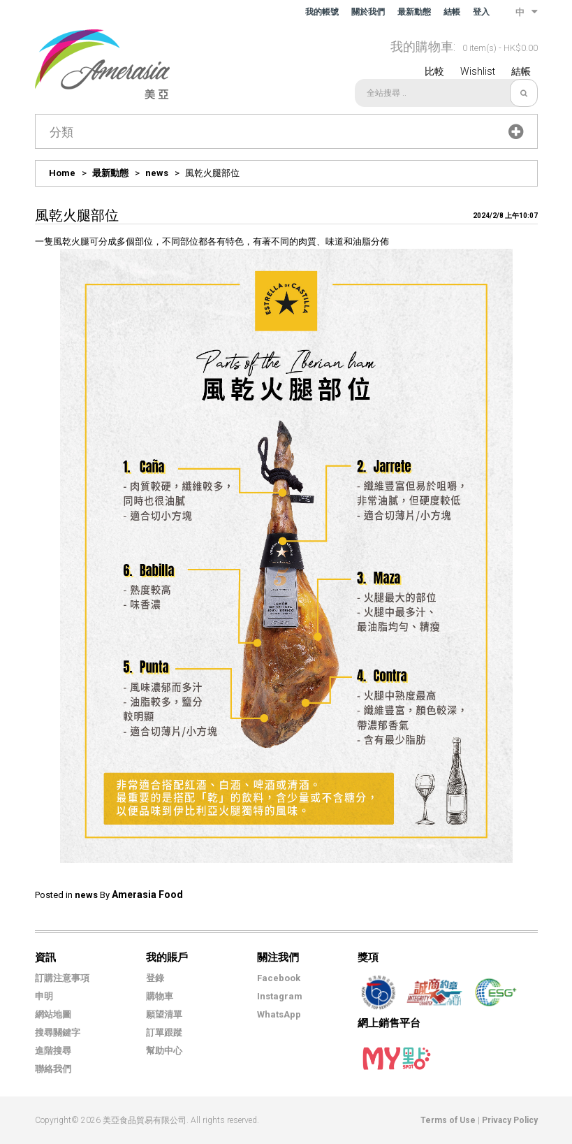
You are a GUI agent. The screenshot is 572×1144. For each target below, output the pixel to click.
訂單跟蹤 (164, 1032)
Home (62, 173)
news (156, 173)
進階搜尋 (53, 1050)
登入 (481, 12)
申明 (44, 996)
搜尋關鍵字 (57, 1032)
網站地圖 (53, 1014)
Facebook (278, 978)
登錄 (155, 978)
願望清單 (164, 1014)
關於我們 (368, 12)
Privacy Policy (510, 1120)
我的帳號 (322, 12)
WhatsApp (279, 1014)
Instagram (279, 996)
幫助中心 (164, 1050)
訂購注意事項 (62, 978)
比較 (434, 71)
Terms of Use (448, 1120)
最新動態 (414, 12)
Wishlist (477, 71)
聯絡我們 (53, 1069)
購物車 (159, 996)
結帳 (451, 12)
